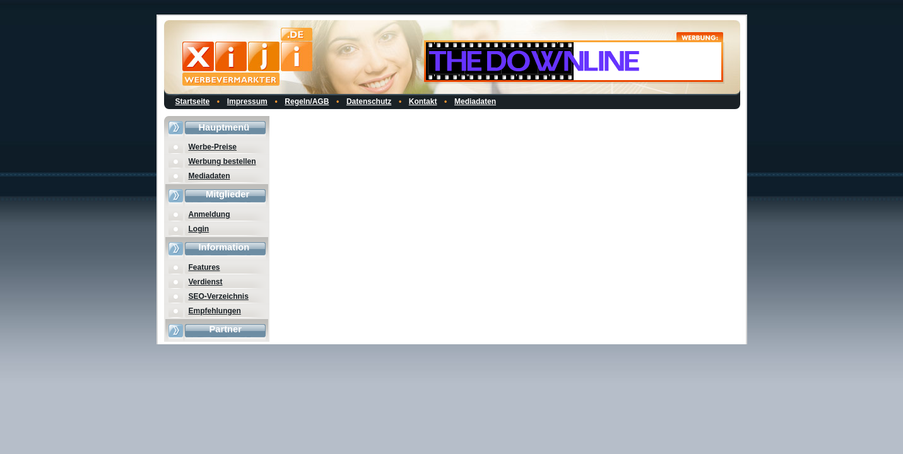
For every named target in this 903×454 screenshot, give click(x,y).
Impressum (247, 101)
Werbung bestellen (222, 161)
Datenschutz (368, 101)
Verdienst (206, 281)
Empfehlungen (215, 310)
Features (204, 267)
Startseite (192, 101)
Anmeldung (209, 214)
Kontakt (423, 101)
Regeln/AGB (307, 101)
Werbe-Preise (213, 147)
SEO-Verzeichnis (219, 296)
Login (199, 228)
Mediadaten (475, 101)
